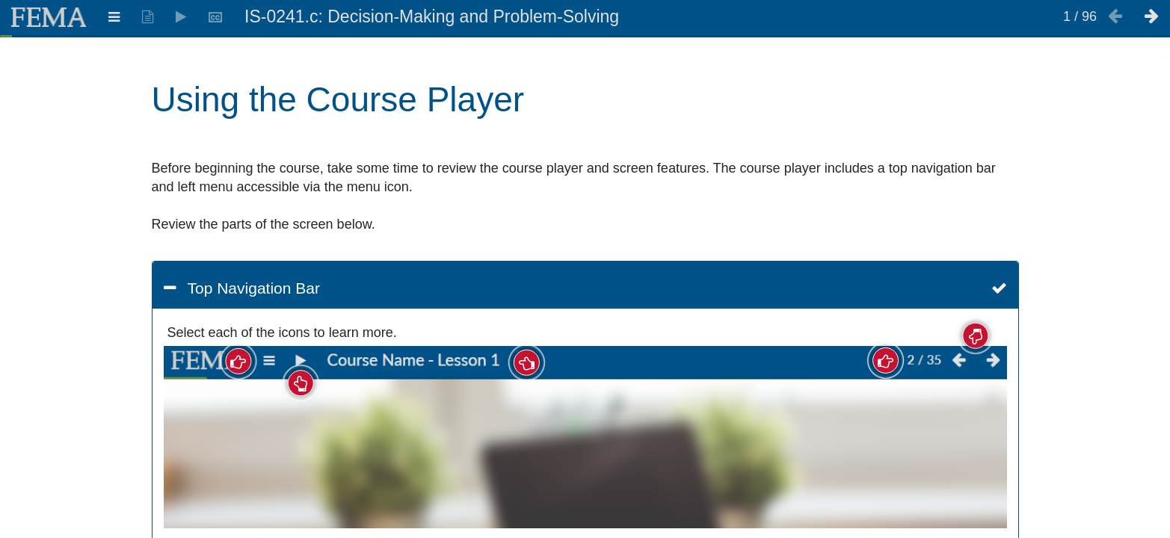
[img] (585, 437)
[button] (585, 288)
